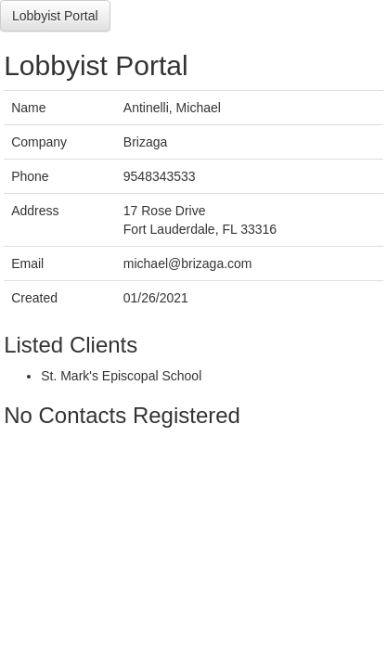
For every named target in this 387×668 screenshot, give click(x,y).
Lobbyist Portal (55, 15)
